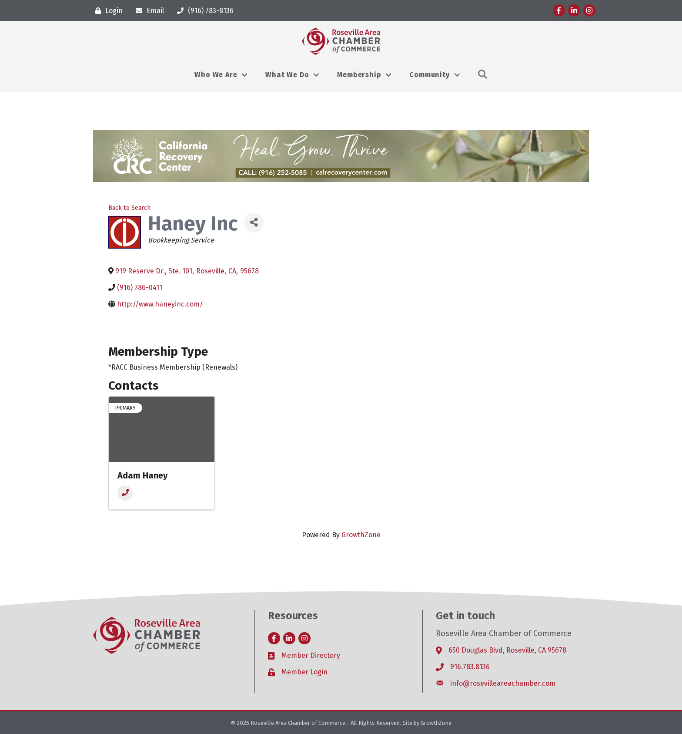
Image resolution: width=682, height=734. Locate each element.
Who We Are (215, 75)
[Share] (254, 222)
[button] (482, 75)
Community (429, 75)
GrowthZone (361, 535)
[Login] (107, 11)
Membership (359, 75)
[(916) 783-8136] (203, 11)
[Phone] (125, 493)
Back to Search (129, 208)
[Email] (147, 11)
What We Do (287, 75)
